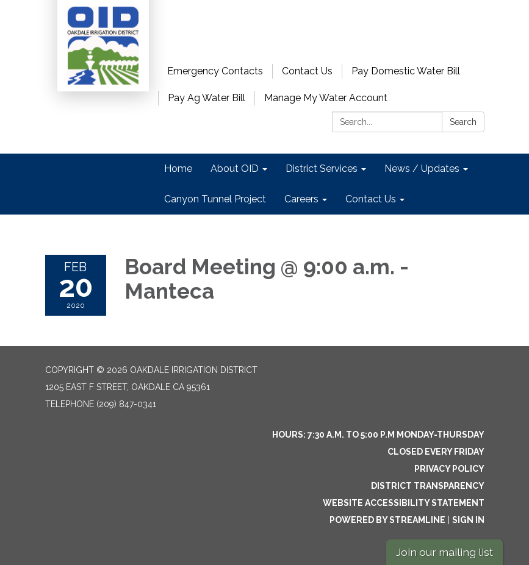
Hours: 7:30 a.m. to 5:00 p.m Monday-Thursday (378, 434)
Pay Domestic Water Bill (405, 71)
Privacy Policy (449, 469)
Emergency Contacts (215, 71)
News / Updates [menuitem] (421, 168)
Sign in (468, 520)
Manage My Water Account (325, 98)
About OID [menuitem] (235, 168)
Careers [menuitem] (301, 199)
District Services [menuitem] (322, 168)
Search (463, 122)
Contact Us (307, 71)
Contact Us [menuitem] (370, 199)
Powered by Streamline (387, 520)
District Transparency (427, 486)
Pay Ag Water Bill (206, 98)
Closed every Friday (435, 452)
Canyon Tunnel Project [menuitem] (215, 199)
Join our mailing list (444, 551)
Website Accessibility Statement (403, 503)
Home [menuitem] (178, 168)
